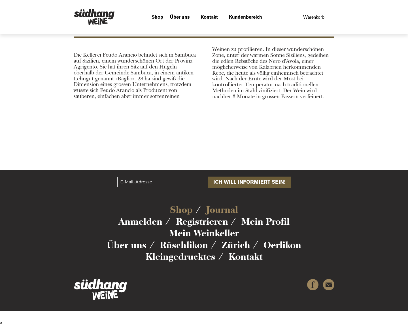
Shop (157, 17)
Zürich (236, 245)
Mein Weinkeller (204, 233)
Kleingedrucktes (180, 257)
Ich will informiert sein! (249, 182)
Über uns (180, 17)
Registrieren (202, 222)
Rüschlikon (184, 245)
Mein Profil (265, 222)
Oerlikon (282, 245)
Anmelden (140, 222)
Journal (222, 210)
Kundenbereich (245, 17)
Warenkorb (313, 17)
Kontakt (209, 17)
